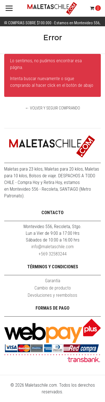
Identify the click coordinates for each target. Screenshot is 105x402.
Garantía (52, 280)
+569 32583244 (53, 254)
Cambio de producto (52, 288)
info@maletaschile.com (52, 246)
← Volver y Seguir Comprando (52, 108)
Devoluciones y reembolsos (52, 295)
